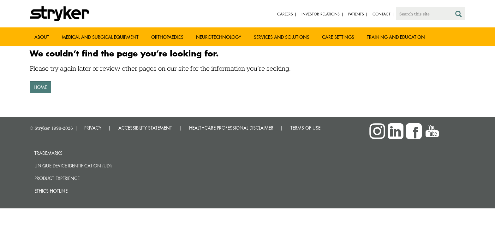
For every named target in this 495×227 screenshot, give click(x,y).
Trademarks (48, 153)
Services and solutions (281, 37)
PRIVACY (92, 128)
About (41, 37)
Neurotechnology (218, 37)
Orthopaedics (167, 37)
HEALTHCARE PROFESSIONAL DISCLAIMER (231, 128)
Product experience (57, 178)
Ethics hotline (51, 191)
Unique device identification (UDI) (73, 166)
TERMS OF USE (305, 128)
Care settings (338, 37)
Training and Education (396, 37)
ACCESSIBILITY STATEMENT (145, 128)
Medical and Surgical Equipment (100, 37)
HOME (40, 87)
